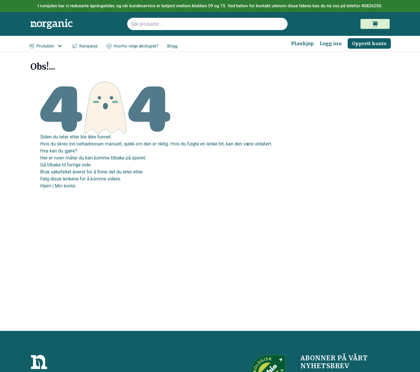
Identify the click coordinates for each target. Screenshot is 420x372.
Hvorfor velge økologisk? (132, 46)
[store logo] (75, 24)
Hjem (45, 186)
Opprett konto (369, 43)
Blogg (172, 46)
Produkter (46, 46)
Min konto (65, 186)
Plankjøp (302, 43)
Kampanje (85, 46)
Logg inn (331, 43)
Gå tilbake (50, 165)
